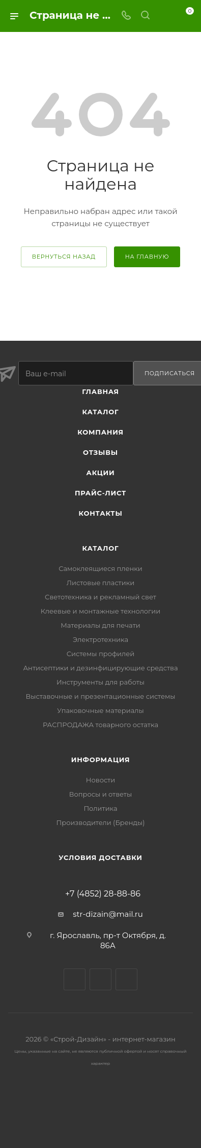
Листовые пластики (100, 583)
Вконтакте (74, 979)
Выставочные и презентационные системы (101, 696)
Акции (101, 473)
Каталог (100, 412)
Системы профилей (101, 654)
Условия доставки (100, 857)
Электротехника (100, 639)
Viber (100, 979)
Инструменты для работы (100, 682)
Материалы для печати (100, 625)
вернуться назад (64, 256)
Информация (100, 760)
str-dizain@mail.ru (108, 914)
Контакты (100, 513)
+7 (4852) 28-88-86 (102, 894)
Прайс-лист (100, 493)
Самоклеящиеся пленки (100, 568)
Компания (100, 432)
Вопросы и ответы (100, 794)
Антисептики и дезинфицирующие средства (100, 668)
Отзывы (100, 452)
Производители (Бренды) (100, 822)
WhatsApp (126, 979)
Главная (100, 391)
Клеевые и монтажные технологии (100, 611)
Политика (100, 808)
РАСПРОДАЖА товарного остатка (100, 725)
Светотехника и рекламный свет (100, 597)
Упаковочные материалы (100, 710)
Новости (100, 780)
